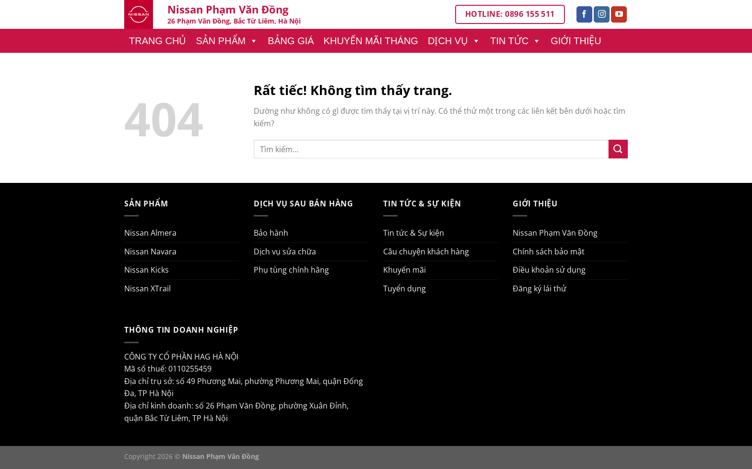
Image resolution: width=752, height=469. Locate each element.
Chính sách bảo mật (549, 251)
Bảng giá (291, 41)
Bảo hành (271, 233)
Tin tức (515, 41)
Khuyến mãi (404, 270)
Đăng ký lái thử (539, 288)
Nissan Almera (150, 233)
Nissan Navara (150, 251)
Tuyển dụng (404, 288)
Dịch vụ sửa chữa (285, 251)
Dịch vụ (454, 41)
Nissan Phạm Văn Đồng (555, 233)
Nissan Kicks (146, 270)
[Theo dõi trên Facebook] (584, 14)
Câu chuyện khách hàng (426, 251)
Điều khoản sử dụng (549, 270)
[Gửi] (618, 149)
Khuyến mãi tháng (371, 41)
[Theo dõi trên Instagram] (602, 14)
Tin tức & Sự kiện (413, 233)
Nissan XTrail (147, 288)
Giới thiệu (576, 41)
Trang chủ (157, 41)
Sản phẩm (227, 41)
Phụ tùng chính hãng (291, 270)
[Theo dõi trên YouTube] (619, 14)
